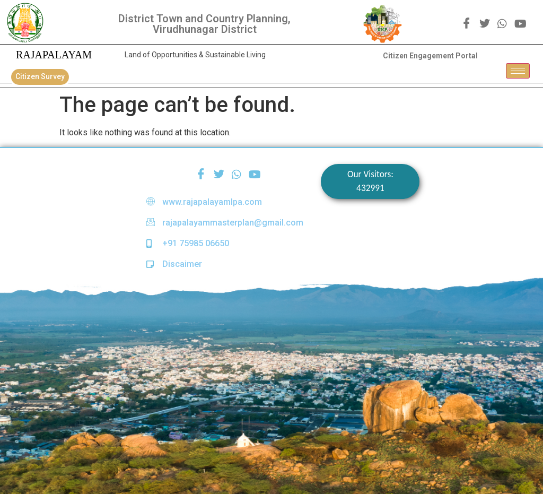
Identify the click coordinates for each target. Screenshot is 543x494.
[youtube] (520, 23)
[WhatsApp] (502, 23)
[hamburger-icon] (518, 71)
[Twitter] (484, 24)
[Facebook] (466, 24)
